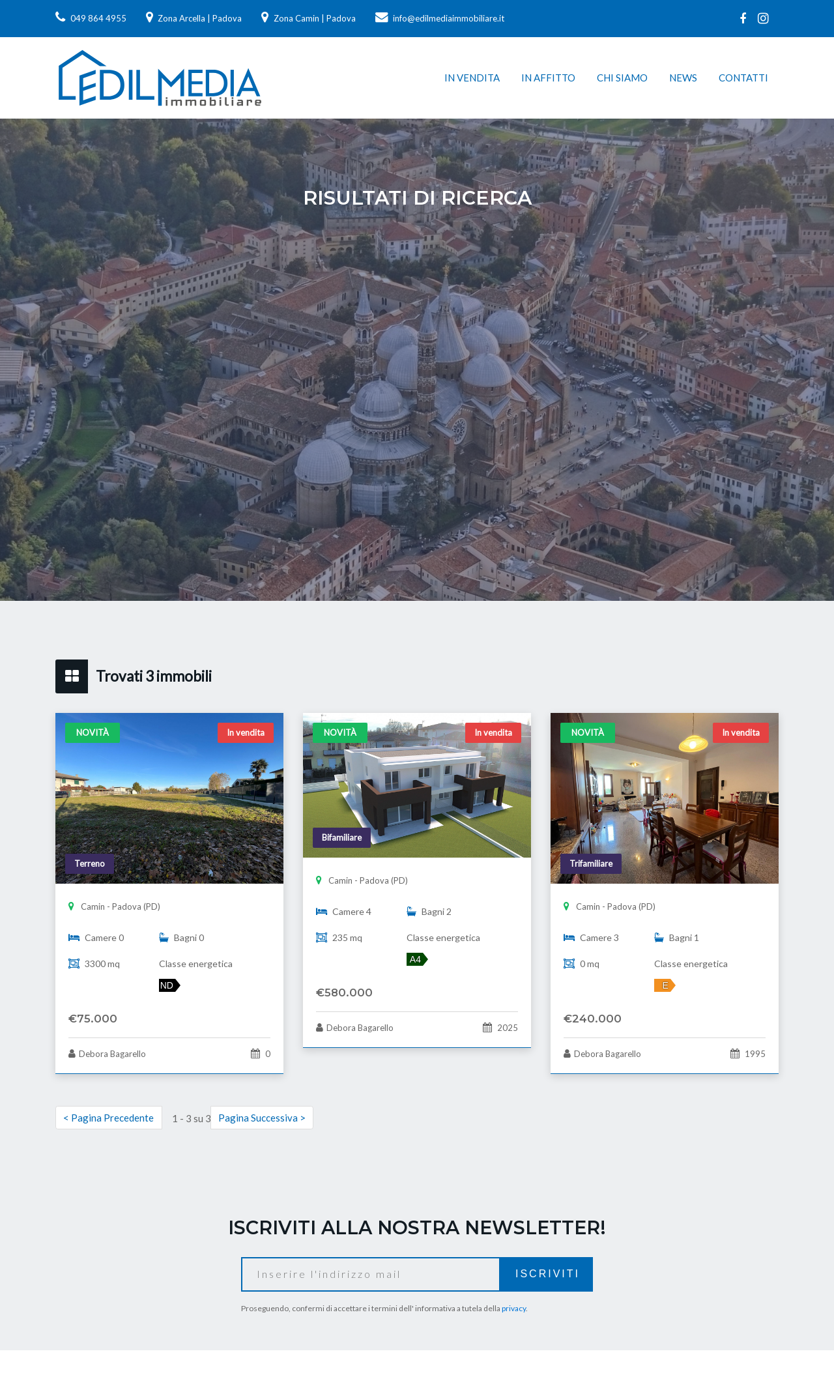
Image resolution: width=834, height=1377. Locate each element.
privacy (514, 1308)
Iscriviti (547, 1273)
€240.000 (593, 1018)
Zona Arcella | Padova (194, 18)
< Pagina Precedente (108, 1117)
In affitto (548, 77)
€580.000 (344, 992)
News (683, 77)
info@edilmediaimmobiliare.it (440, 18)
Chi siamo (622, 77)
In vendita (472, 77)
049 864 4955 (90, 18)
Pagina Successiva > (262, 1117)
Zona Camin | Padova (308, 18)
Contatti (743, 77)
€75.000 (92, 1018)
